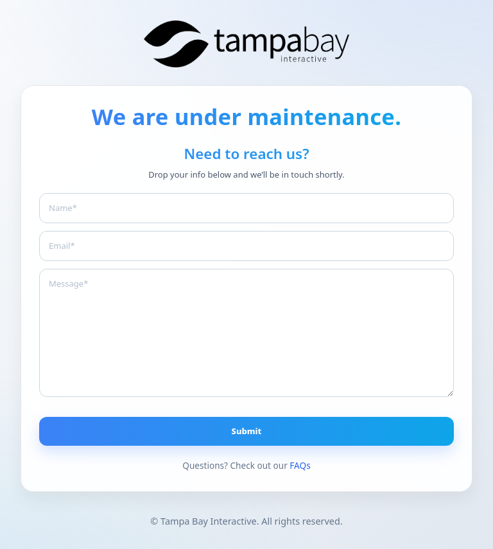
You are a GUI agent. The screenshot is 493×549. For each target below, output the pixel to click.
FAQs (300, 465)
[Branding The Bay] (246, 44)
